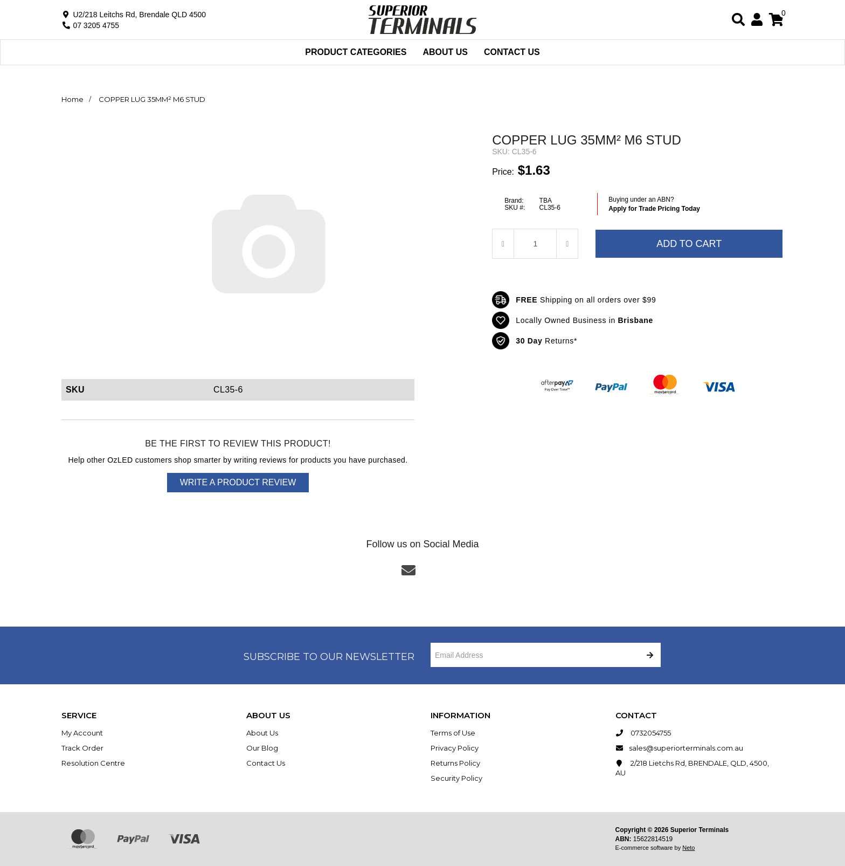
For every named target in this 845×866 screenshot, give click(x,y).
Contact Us (512, 52)
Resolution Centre (93, 763)
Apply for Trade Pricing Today (654, 208)
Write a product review (238, 482)
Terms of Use (453, 732)
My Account (82, 732)
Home (72, 99)
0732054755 (643, 733)
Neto (688, 847)
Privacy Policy (455, 748)
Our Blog (262, 748)
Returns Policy (455, 763)
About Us (445, 52)
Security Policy (456, 778)
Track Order (82, 748)
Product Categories (355, 52)
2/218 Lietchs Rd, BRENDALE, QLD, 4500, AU (692, 767)
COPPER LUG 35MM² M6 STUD (152, 99)
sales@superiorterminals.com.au (679, 748)
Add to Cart (689, 243)
